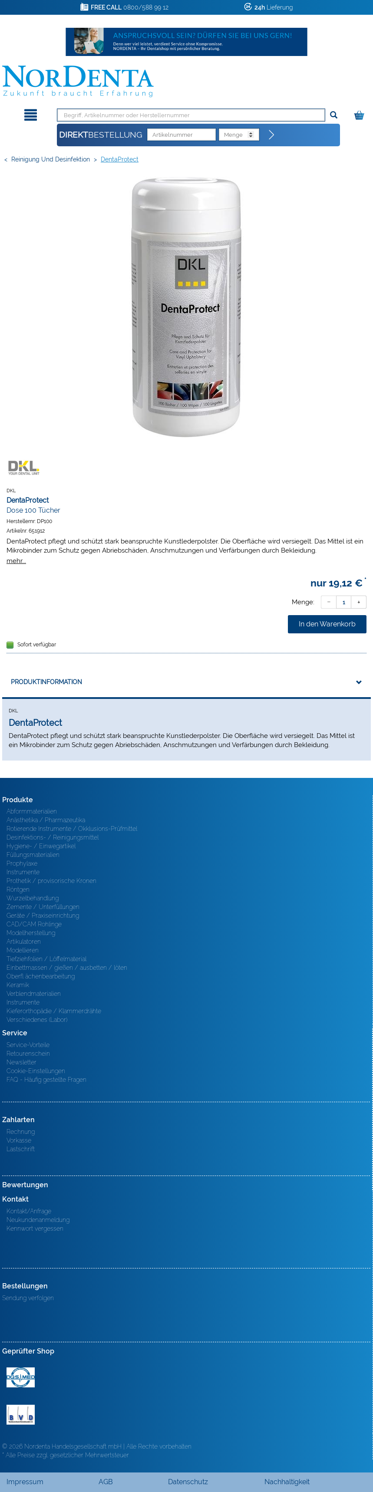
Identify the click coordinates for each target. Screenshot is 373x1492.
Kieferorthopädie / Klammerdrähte (54, 1011)
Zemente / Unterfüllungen (43, 906)
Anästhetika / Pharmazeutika (46, 820)
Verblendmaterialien (34, 993)
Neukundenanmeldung (38, 1219)
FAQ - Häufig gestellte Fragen (46, 1079)
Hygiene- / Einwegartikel (41, 846)
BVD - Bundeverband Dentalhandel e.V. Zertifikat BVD (21, 1415)
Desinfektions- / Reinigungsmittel (53, 837)
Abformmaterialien (32, 811)
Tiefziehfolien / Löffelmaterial (46, 958)
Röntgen (18, 889)
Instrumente (23, 872)
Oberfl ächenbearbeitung (41, 976)
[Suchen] (333, 115)
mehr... (16, 560)
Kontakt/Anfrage (29, 1211)
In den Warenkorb (327, 624)
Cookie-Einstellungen (36, 1070)
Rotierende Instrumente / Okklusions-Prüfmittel (72, 828)
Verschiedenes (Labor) (37, 1019)
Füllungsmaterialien (33, 854)
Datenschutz (188, 1482)
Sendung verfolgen (28, 1297)
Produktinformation (46, 681)
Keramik (18, 984)
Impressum (25, 1482)
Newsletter (21, 1062)
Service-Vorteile (28, 1044)
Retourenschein (28, 1053)
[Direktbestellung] (271, 135)
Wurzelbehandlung (33, 898)
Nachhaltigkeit (287, 1482)
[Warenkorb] (360, 113)
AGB (106, 1482)
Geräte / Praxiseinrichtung (43, 915)
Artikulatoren (24, 941)
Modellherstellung (31, 932)
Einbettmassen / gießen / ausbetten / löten (67, 967)
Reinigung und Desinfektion (50, 159)
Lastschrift (21, 1149)
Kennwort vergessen (35, 1228)
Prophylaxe (22, 863)
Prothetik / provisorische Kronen (51, 880)
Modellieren (23, 950)
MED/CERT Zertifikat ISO (21, 1377)
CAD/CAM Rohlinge (34, 924)
